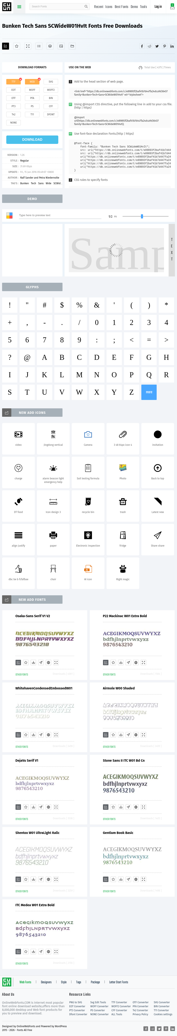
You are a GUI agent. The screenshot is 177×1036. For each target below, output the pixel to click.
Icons (109, 7)
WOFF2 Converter (121, 1006)
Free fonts (7, 7)
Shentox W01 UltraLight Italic (38, 833)
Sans (41, 183)
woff (32, 89)
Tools (143, 7)
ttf (13, 81)
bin (51, 98)
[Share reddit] (149, 46)
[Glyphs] (38, 46)
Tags (78, 982)
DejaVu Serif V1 (27, 761)
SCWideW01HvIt (62, 183)
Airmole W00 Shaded (119, 688)
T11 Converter (161, 1010)
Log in (158, 7)
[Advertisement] (33, 250)
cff (51, 106)
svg (51, 81)
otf (14, 98)
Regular (24, 160)
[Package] (50, 46)
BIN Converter (161, 1006)
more (149, 392)
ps (32, 106)
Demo (134, 7)
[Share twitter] (157, 46)
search (86, 6)
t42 (14, 114)
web (32, 81)
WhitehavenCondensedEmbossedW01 (44, 688)
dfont (51, 114)
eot (13, 89)
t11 (32, 114)
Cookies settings (163, 1014)
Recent (98, 7)
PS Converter (97, 1010)
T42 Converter (140, 1010)
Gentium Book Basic (118, 833)
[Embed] (48, 662)
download (32, 139)
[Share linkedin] (172, 46)
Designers (46, 982)
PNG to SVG (75, 1002)
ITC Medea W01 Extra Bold (35, 905)
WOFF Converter (99, 1006)
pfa (32, 98)
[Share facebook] (142, 46)
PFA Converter (140, 1006)
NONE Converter (99, 1014)
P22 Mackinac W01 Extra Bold (125, 616)
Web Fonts (25, 982)
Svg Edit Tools (98, 1002)
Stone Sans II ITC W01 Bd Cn (124, 761)
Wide (48, 183)
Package (95, 982)
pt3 (14, 106)
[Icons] (61, 46)
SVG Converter (162, 1002)
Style (63, 982)
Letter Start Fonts (118, 982)
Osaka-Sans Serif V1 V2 (33, 616)
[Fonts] (72, 46)
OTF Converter (140, 1002)
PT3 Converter (77, 1010)
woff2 (51, 89)
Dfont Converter (78, 1014)
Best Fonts (122, 7)
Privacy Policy (140, 1014)
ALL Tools (117, 1014)
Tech (33, 183)
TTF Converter (119, 1002)
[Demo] (27, 46)
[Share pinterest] (164, 46)
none (13, 122)
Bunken (24, 183)
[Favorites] (16, 46)
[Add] (5, 46)
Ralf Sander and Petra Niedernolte (39, 177)
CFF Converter (119, 1010)
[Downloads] (33, 662)
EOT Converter (77, 1006)
